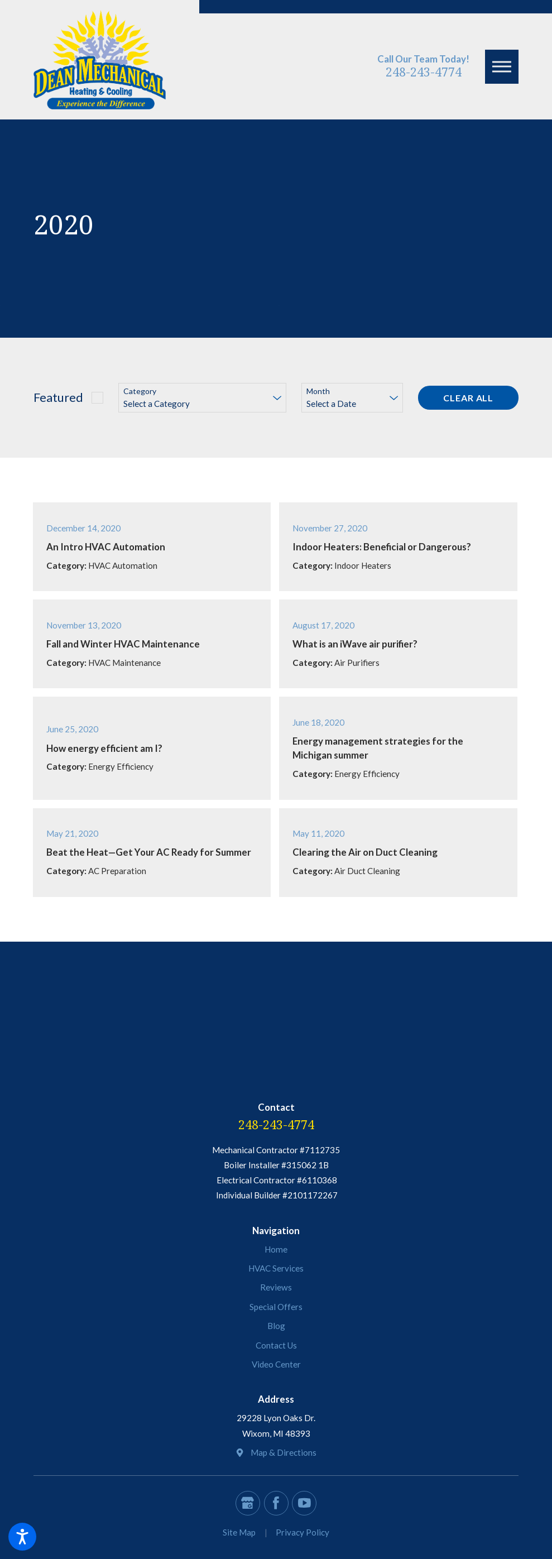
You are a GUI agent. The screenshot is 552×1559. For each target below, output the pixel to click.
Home (276, 1249)
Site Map (239, 1532)
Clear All (468, 397)
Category (139, 391)
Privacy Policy (302, 1532)
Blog (276, 1326)
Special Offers (276, 1307)
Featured (58, 397)
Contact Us (276, 1345)
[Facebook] (276, 1503)
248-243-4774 (424, 72)
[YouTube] (304, 1503)
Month (318, 391)
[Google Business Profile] (248, 1503)
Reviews (276, 1287)
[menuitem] (276, 1249)
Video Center (276, 1364)
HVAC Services (276, 1268)
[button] (22, 1537)
